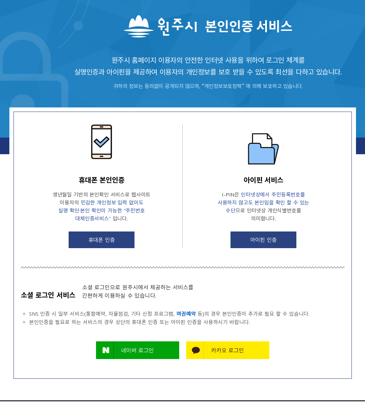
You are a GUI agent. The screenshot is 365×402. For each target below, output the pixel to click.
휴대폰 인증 (101, 240)
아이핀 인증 (263, 240)
